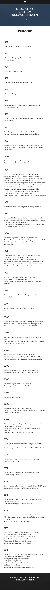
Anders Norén (29, 584)
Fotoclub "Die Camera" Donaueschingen (25, 11)
